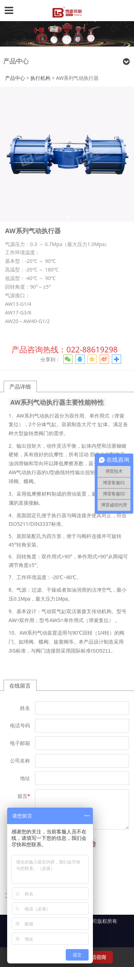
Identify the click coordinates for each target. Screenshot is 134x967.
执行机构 (40, 77)
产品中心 (15, 77)
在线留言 (20, 685)
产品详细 (20, 386)
